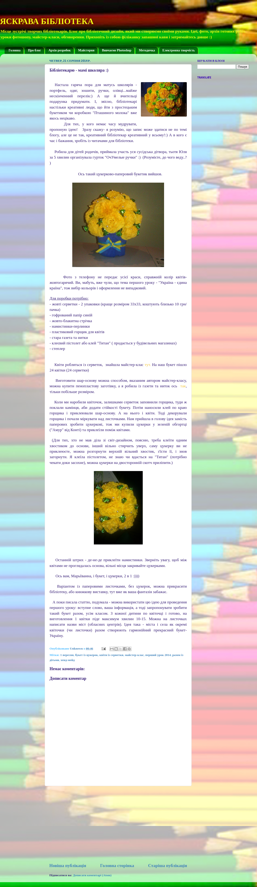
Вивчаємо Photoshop (116, 50)
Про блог (34, 50)
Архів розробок (59, 50)
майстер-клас (134, 655)
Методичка (147, 50)
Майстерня (86, 50)
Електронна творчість (178, 50)
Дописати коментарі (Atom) (92, 875)
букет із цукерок (86, 655)
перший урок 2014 (158, 655)
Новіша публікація (67, 865)
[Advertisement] (118, 824)
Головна (15, 50)
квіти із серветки (111, 655)
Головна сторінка (117, 865)
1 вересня (67, 655)
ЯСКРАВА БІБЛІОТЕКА (47, 21)
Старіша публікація (167, 865)
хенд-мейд (68, 660)
